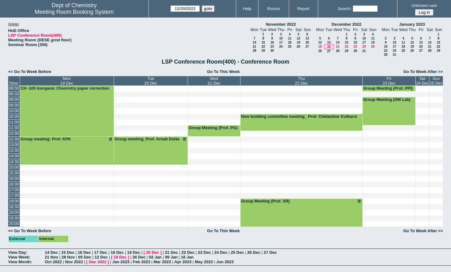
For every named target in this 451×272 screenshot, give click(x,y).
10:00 (14, 110)
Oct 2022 (53, 261)
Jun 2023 (225, 261)
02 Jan (155, 257)
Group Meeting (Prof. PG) (213, 127)
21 (254, 46)
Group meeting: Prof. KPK (67, 139)
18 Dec (117, 252)
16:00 (14, 178)
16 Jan (187, 257)
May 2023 (204, 261)
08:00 (14, 88)
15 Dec (68, 252)
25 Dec (237, 252)
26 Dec (253, 252)
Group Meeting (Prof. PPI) (388, 88)
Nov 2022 (74, 261)
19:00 (14, 212)
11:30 (14, 127)
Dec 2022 (97, 261)
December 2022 (346, 24)
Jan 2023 (120, 261)
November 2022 (281, 24)
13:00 (14, 144)
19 (298, 42)
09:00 (14, 99)
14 (254, 42)
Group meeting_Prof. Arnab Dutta (151, 139)
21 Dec (171, 252)
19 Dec (133, 252)
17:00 (14, 189)
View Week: (19, 257)
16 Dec (84, 252)
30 (272, 50)
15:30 (14, 172)
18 (289, 42)
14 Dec (51, 252)
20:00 (14, 223)
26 (298, 46)
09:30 (14, 105)
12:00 (14, 133)
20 (307, 42)
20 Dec (152, 252)
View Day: (17, 252)
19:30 (14, 218)
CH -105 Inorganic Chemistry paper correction (65, 88)
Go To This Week (223, 71)
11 (289, 38)
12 (298, 38)
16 (272, 42)
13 (307, 38)
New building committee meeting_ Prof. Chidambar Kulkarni (299, 116)
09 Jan (171, 257)
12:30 (14, 139)
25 (289, 46)
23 (272, 46)
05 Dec (84, 257)
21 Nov (51, 257)
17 (281, 42)
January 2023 (412, 24)
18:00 (14, 201)
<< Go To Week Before (29, 71)
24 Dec (220, 252)
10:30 (14, 116)
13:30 (14, 150)
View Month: (20, 261)
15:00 (14, 167)
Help (247, 8)
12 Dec (101, 257)
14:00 (14, 156)
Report (303, 8)
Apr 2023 (183, 261)
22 (263, 46)
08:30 (14, 94)
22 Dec (187, 252)
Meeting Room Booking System (74, 12)
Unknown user (424, 5)
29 (263, 50)
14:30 (14, 161)
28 (254, 50)
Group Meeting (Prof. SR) (301, 201)
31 (364, 51)
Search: (345, 8)
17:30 (14, 195)
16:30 (14, 184)
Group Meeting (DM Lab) (387, 99)
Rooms (273, 8)
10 (281, 38)
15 (263, 42)
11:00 (14, 122)
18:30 (14, 206)
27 (307, 46)
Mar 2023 (162, 261)
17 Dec (100, 252)
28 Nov (68, 257)
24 (281, 46)
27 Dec (270, 252)
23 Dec (204, 252)
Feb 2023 (141, 261)
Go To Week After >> (423, 71)
